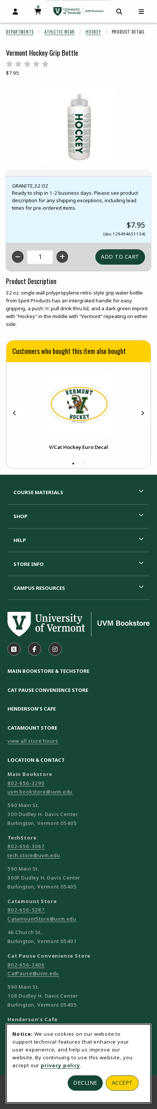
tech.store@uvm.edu (33, 855)
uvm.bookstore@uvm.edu (40, 791)
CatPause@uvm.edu (33, 973)
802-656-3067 (26, 846)
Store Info (28, 564)
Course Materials (38, 492)
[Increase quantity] (62, 257)
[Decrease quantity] (18, 257)
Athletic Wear (59, 32)
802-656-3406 (26, 964)
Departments (20, 32)
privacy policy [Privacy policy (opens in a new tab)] (60, 1065)
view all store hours (32, 740)
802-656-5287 (26, 909)
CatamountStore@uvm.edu (41, 918)
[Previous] (14, 413)
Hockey (93, 32)
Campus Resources (39, 588)
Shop (20, 516)
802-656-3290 (26, 783)
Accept (122, 1082)
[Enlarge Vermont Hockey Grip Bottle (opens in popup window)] (78, 126)
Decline (85, 1082)
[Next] (142, 413)
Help (19, 540)
